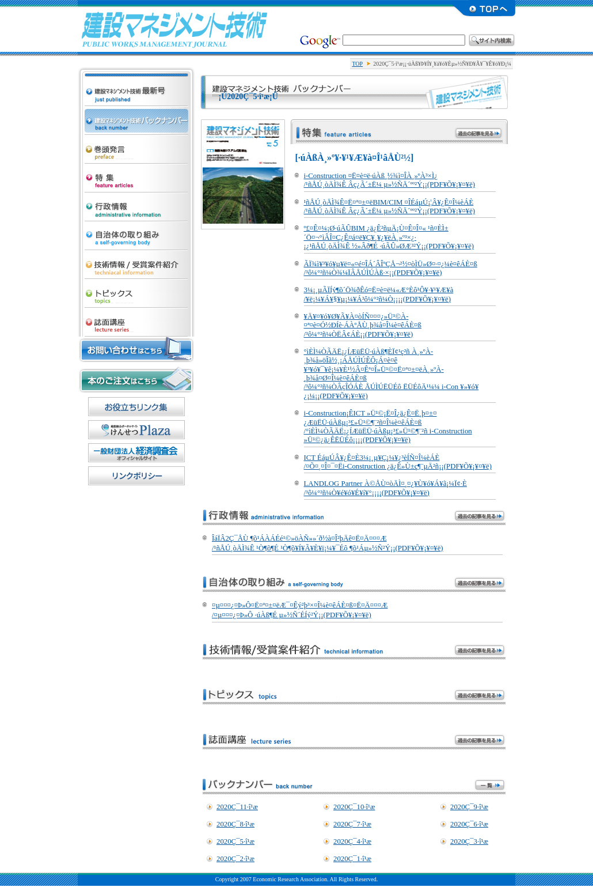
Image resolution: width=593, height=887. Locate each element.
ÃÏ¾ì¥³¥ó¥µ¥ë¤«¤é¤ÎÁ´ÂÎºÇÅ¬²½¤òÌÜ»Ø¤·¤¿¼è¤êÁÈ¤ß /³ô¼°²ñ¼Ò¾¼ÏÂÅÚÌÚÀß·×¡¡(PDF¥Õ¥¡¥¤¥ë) (390, 268)
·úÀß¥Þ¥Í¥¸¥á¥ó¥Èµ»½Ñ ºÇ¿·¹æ (136, 78)
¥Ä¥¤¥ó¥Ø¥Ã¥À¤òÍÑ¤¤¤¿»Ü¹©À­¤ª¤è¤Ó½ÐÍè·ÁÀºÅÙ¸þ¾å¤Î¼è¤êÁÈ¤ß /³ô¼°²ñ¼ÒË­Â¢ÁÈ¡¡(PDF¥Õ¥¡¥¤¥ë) (362, 325)
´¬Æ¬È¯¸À (136, 146)
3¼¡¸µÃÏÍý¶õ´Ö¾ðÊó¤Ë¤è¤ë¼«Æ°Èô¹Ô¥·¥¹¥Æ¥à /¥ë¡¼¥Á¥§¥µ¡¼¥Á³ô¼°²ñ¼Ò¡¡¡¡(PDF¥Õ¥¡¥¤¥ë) (379, 294)
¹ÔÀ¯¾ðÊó (136, 204)
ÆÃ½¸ (136, 175)
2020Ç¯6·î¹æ (469, 824)
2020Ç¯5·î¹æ (235, 841)
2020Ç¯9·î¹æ (469, 807)
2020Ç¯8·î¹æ (235, 824)
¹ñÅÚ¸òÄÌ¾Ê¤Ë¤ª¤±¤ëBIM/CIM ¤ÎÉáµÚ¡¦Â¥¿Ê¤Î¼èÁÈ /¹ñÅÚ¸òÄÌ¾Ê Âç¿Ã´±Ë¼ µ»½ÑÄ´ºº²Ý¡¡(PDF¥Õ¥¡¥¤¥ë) (390, 206)
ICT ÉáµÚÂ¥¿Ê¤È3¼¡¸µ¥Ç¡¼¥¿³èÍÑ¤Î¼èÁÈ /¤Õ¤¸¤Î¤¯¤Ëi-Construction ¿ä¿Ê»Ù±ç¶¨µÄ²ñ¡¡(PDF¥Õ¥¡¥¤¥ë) (398, 462)
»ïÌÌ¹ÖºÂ (136, 319)
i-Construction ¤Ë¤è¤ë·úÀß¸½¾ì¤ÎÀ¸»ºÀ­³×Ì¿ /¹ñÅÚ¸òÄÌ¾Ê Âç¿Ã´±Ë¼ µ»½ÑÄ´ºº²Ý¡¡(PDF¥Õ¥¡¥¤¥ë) (390, 180)
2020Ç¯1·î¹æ (352, 859)
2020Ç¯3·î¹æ (469, 841)
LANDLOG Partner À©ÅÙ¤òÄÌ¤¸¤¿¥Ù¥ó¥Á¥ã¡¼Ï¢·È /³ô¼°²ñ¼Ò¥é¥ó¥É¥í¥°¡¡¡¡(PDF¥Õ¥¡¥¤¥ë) (385, 488)
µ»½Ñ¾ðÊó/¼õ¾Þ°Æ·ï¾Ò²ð (136, 261)
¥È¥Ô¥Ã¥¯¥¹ (136, 290)
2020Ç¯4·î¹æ (352, 841)
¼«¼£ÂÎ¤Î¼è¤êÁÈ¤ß (136, 232)
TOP (357, 64)
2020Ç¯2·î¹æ (235, 859)
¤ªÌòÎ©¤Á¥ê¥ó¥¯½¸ (136, 406)
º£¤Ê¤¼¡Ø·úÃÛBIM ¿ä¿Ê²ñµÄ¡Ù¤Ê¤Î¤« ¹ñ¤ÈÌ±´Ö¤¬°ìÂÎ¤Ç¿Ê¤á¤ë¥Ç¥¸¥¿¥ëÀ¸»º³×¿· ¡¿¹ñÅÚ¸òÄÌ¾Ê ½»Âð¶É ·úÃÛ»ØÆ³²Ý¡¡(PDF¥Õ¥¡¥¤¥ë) (389, 237)
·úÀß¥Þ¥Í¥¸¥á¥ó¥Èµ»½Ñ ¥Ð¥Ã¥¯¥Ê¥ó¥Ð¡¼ (136, 117)
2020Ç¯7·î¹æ (352, 824)
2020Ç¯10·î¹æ (354, 807)
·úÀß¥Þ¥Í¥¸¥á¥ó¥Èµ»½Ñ (174, 28)
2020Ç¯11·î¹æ (237, 807)
